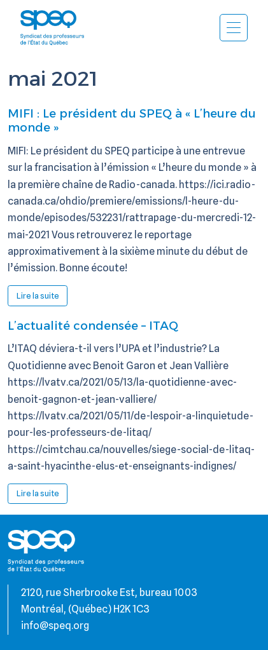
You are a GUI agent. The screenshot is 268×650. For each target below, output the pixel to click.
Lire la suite (42, 298)
